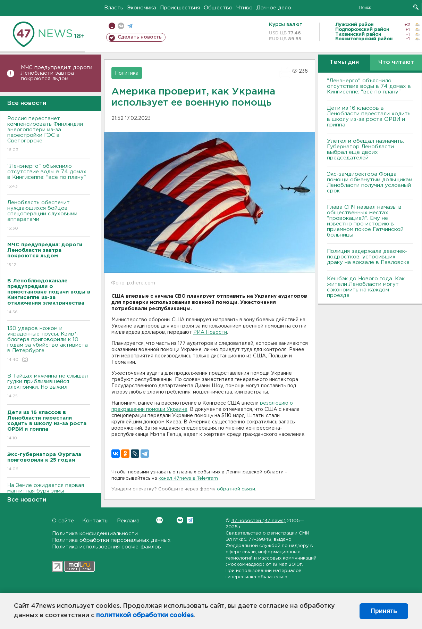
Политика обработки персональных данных (111, 540)
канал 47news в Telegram (188, 478)
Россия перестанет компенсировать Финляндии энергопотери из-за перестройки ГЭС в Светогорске (48, 134)
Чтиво (244, 8)
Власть (113, 8)
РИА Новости (210, 332)
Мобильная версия (112, 26)
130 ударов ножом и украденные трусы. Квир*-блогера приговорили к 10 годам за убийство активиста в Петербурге (48, 344)
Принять (384, 610)
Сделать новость (140, 37)
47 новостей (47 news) (258, 521)
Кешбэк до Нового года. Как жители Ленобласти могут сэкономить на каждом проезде (366, 287)
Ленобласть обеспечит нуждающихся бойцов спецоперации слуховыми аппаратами (48, 215)
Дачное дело (273, 8)
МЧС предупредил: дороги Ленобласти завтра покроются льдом (56, 73)
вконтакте (121, 26)
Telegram (190, 520)
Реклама (128, 521)
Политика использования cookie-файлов (106, 547)
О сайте (63, 521)
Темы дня (344, 62)
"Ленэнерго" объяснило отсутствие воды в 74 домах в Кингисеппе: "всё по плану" (48, 176)
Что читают (396, 62)
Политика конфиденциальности (95, 533)
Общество (218, 8)
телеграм (130, 26)
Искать (416, 7)
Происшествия (180, 8)
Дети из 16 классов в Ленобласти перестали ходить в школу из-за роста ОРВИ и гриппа (369, 116)
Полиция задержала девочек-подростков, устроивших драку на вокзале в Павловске (368, 257)
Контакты (95, 521)
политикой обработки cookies (145, 615)
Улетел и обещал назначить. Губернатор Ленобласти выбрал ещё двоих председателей (365, 149)
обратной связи (236, 489)
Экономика (141, 8)
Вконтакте (159, 520)
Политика (126, 73)
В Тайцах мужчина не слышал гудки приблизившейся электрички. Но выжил (48, 386)
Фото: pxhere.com (133, 283)
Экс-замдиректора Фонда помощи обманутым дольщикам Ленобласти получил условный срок (369, 182)
